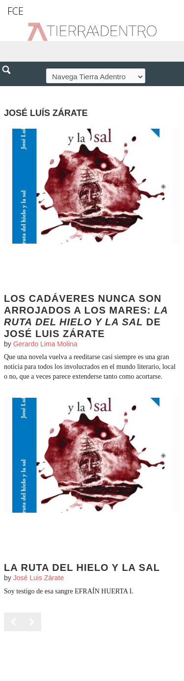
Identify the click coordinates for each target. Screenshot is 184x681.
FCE (15, 11)
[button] (10, 91)
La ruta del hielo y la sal (82, 567)
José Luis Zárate (38, 578)
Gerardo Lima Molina (45, 344)
